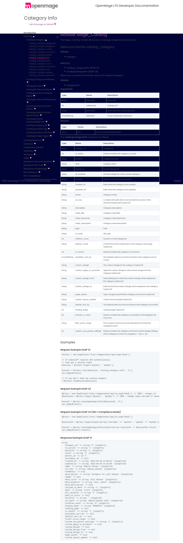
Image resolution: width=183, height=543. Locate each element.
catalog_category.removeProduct (45, 66)
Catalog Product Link (36, 125)
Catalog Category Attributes (40, 79)
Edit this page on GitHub (43, 24)
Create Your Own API (33, 147)
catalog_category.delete (40, 55)
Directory (28, 154)
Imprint (177, 180)
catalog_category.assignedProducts (45, 43)
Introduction (30, 32)
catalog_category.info (39, 58)
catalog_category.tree (39, 69)
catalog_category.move (40, 63)
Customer (28, 151)
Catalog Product (34, 86)
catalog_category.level (39, 60)
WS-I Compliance (32, 175)
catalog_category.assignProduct (44, 46)
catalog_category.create (40, 49)
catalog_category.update (41, 72)
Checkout (28, 143)
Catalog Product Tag (36, 129)
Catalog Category (35, 39)
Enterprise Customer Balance (38, 161)
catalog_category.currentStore (43, 52)
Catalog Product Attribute (39, 89)
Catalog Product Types (37, 136)
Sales (26, 158)
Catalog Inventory (32, 140)
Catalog (28, 36)
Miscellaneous (31, 172)
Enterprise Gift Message (35, 168)
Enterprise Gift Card (33, 165)
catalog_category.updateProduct (44, 75)
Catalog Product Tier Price (39, 132)
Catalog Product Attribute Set (41, 99)
